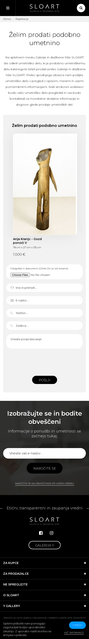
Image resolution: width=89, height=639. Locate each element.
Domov (7, 18)
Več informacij (74, 632)
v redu (77, 625)
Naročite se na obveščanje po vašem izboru (44, 483)
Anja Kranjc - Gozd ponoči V (27, 241)
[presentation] (44, 361)
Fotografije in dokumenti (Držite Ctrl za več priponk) (39, 268)
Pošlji (44, 380)
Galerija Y (44, 545)
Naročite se (44, 468)
